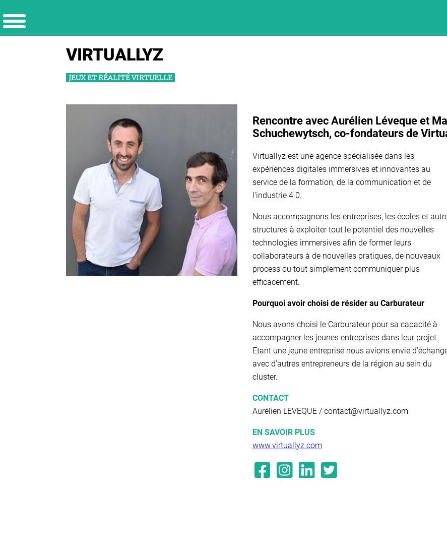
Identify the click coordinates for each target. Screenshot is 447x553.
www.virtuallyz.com (287, 445)
